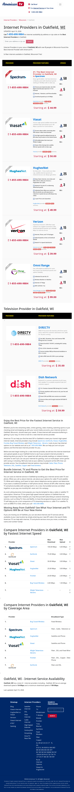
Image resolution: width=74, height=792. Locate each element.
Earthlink (39, 729)
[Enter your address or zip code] (15, 41)
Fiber (55, 463)
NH (45, 752)
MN (42, 750)
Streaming (28, 733)
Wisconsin (22, 20)
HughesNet (40, 168)
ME (37, 750)
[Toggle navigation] (60, 4)
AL (37, 743)
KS (45, 748)
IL (40, 748)
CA (44, 743)
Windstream (40, 712)
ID (39, 748)
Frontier (6, 443)
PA (45, 754)
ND (40, 752)
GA (37, 745)
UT (38, 757)
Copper (24, 465)
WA (45, 757)
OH (38, 754)
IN (42, 748)
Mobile (38, 718)
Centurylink (28, 730)
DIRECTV (44, 327)
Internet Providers (10, 20)
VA (40, 757)
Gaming (13, 726)
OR (42, 754)
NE (43, 752)
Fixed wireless (36, 465)
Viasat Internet (15, 709)
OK (40, 754)
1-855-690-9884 (35, 12)
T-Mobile (39, 715)
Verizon (38, 221)
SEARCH (52, 716)
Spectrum (40, 76)
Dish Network (47, 377)
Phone (60, 463)
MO (45, 750)
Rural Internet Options (39, 762)
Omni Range (41, 265)
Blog (12, 706)
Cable (51, 463)
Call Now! (32, 4)
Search (30, 41)
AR (39, 743)
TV (37, 709)
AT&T (12, 723)
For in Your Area (40, 8)
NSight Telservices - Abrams (38, 443)
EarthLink (49, 441)
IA (37, 748)
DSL (13, 465)
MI (40, 750)
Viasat (37, 119)
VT (42, 757)
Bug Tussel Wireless (17, 443)
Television (7, 465)
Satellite (18, 465)
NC (37, 752)
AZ (42, 743)
